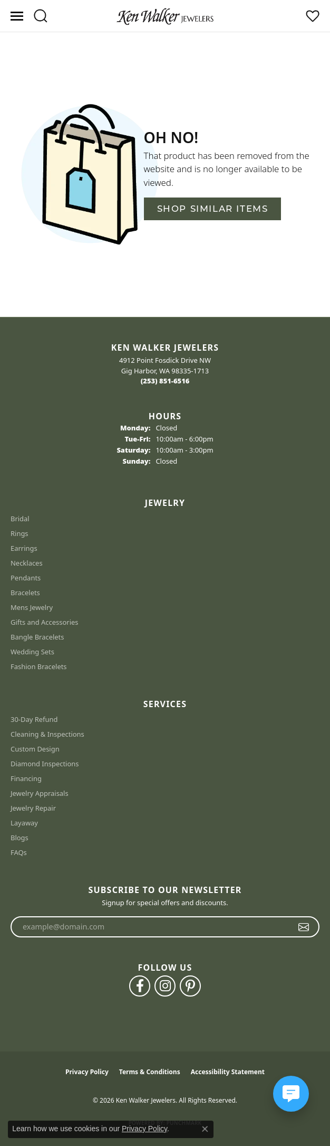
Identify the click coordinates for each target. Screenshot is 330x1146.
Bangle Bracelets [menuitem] (37, 637)
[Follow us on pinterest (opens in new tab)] (190, 986)
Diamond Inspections (45, 763)
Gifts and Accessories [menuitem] (45, 622)
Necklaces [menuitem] (27, 563)
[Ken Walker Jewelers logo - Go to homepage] (165, 16)
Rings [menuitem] (19, 533)
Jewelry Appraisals (40, 793)
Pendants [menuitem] (26, 578)
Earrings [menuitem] (24, 548)
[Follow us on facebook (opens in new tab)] (139, 986)
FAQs (19, 852)
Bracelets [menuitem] (25, 592)
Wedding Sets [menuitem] (32, 651)
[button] (40, 15)
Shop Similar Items (212, 208)
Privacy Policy (87, 1071)
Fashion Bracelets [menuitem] (39, 666)
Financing (26, 778)
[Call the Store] (165, 381)
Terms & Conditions (149, 1071)
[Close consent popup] (205, 1129)
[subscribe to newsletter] (303, 926)
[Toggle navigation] (16, 16)
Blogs (19, 837)
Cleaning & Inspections (47, 734)
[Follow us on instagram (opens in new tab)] (165, 986)
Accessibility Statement (228, 1071)
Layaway (24, 823)
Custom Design (35, 749)
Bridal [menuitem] (20, 518)
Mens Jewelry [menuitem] (32, 607)
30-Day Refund (34, 719)
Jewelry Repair (33, 808)
